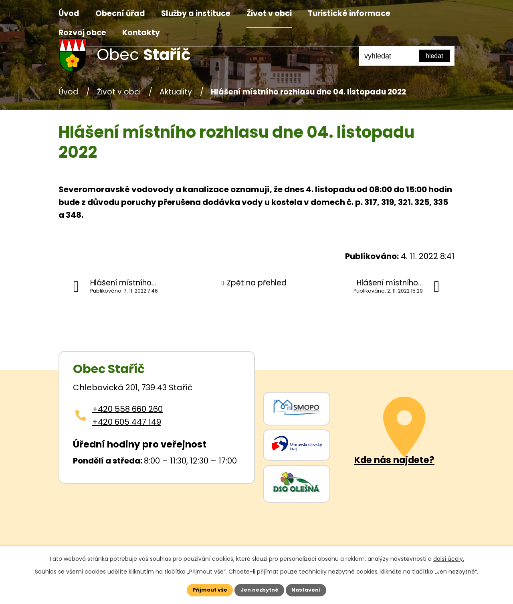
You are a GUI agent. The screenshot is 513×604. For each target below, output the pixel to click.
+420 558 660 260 (127, 409)
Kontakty (141, 32)
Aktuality (176, 91)
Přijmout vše (201, 589)
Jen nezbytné (259, 589)
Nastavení (315, 589)
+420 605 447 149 (126, 421)
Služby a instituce (195, 13)
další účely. (448, 556)
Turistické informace (349, 13)
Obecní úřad (120, 13)
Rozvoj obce (82, 32)
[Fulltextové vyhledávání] (406, 56)
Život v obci (269, 13)
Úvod (69, 13)
